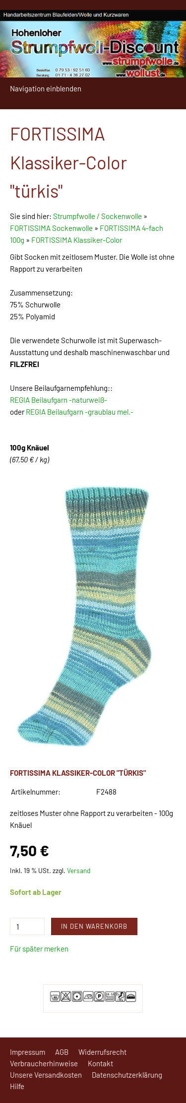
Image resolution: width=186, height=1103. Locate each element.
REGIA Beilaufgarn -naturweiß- (58, 399)
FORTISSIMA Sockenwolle (51, 227)
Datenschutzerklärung (127, 1074)
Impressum (27, 1051)
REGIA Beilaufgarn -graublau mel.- (79, 411)
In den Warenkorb (94, 926)
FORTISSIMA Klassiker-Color (76, 239)
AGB (61, 1051)
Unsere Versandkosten (46, 1074)
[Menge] (27, 926)
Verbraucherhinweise (44, 1063)
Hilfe (17, 1086)
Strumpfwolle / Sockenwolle (98, 216)
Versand (78, 870)
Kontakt (100, 1063)
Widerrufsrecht (102, 1051)
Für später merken (39, 948)
